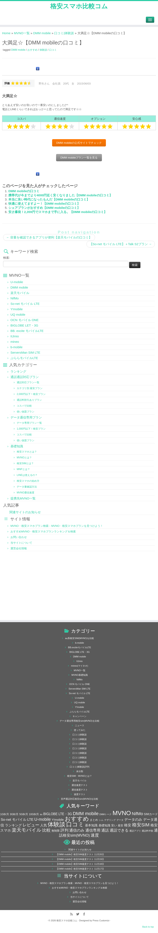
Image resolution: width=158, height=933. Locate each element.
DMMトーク (105, 814)
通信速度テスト (80, 785)
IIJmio (14, 336)
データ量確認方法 (27, 486)
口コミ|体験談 (64, 33)
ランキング (18, 371)
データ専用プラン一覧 (29, 422)
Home (6, 33)
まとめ (94, 819)
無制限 (55, 830)
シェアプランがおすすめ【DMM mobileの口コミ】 (44, 207)
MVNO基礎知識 (80, 675)
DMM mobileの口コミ (23, 191)
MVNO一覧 (22, 33)
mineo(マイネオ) (79, 665)
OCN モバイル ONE (24, 320)
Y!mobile (16, 309)
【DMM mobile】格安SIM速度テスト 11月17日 (80, 868)
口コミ (53, 49)
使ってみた (79, 730)
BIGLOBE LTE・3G (79, 652)
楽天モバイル (19, 293)
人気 (43, 825)
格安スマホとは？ (27, 451)
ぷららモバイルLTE (24, 358)
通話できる (119, 830)
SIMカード (151, 814)
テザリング (110, 820)
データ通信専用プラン (26, 417)
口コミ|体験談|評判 (79, 766)
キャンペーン (79, 716)
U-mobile (16, 282)
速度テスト (79, 794)
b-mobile (16, 347)
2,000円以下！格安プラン (31, 394)
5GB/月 (23, 814)
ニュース (79, 725)
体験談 (44, 49)
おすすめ (32, 49)
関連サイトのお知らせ (25, 512)
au (41, 814)
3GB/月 (14, 814)
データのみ (133, 819)
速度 (95, 835)
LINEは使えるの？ (27, 475)
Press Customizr (101, 920)
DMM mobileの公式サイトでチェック (79, 142)
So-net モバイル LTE (25, 303)
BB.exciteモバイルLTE (79, 647)
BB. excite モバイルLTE (27, 331)
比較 (46, 830)
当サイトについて (21, 542)
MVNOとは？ (24, 457)
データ (120, 820)
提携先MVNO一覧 (23, 498)
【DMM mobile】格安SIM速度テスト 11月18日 (80, 864)
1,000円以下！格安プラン (31, 428)
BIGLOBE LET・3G (24, 325)
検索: (6, 257)
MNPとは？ (23, 469)
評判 (64, 830)
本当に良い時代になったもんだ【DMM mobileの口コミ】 (49, 199)
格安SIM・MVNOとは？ (79, 776)
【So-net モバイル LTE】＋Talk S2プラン (121, 244)
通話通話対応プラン (24, 377)
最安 (120, 825)
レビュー (31, 825)
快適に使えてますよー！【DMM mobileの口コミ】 (44, 203)
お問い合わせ (18, 537)
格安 (127, 825)
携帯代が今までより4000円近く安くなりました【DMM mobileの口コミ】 (60, 195)
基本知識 (91, 825)
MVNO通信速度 (25, 492)
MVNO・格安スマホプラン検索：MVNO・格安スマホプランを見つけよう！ (56, 525)
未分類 (79, 771)
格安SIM (140, 824)
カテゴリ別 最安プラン (29, 388)
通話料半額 (147, 831)
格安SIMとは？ (25, 463)
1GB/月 (4, 814)
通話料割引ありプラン (29, 399)
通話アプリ (135, 831)
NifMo (14, 298)
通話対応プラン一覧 (28, 382)
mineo (14, 341)
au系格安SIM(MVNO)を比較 (79, 638)
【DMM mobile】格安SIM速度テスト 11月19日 (80, 859)
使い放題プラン (25, 411)
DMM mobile (42, 33)
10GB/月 (34, 814)
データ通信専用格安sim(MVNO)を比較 (79, 721)
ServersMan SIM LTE (25, 352)
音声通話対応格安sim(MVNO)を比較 (79, 799)
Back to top (148, 926)
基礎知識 (16, 446)
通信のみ (76, 830)
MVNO (122, 812)
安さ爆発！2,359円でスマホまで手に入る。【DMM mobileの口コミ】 (57, 212)
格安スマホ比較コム (79, 6)
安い (114, 825)
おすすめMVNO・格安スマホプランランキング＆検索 (43, 531)
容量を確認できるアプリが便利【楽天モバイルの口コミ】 (49, 237)
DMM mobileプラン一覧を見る (79, 157)
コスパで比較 (24, 405)
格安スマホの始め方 (28, 480)
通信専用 (92, 830)
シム (101, 820)
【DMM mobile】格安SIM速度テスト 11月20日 (80, 854)
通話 (105, 830)
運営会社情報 (18, 548)
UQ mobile (17, 314)
